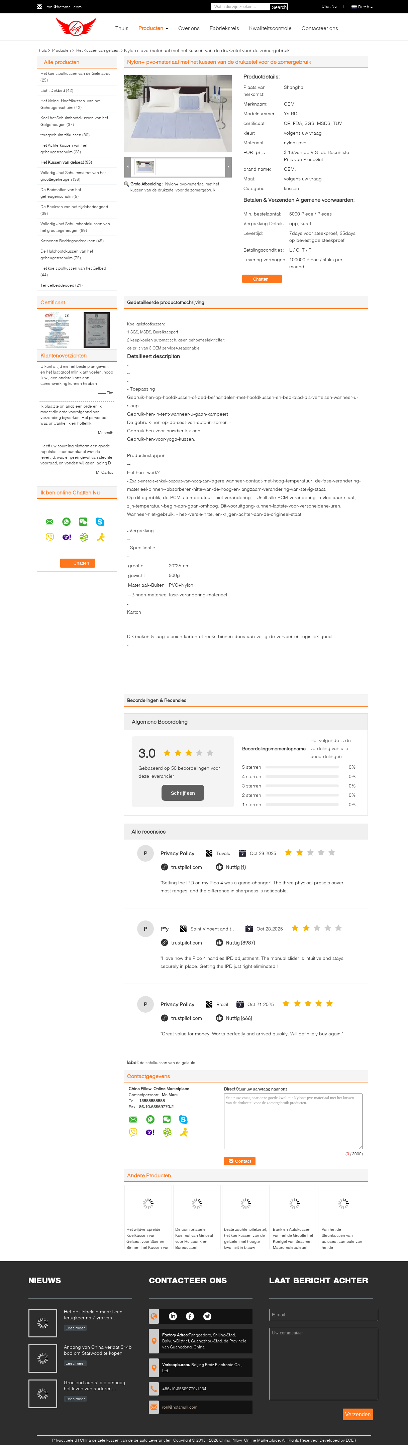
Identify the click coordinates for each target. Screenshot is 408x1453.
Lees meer (75, 1327)
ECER (351, 1440)
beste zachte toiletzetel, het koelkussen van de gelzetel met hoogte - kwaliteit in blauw (245, 1238)
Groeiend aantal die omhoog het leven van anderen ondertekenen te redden (94, 1386)
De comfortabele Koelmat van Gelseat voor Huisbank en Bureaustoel (194, 1238)
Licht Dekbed (52, 90)
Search (279, 7)
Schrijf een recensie (183, 795)
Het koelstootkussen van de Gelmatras (75, 73)
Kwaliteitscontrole (270, 28)
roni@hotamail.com (64, 6)
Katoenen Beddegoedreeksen (67, 240)
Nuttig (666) (239, 1018)
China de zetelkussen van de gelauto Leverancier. (126, 1440)
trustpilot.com (186, 867)
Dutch (365, 7)
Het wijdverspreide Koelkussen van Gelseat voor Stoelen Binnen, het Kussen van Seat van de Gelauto (148, 1241)
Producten (150, 28)
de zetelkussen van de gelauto (167, 1062)
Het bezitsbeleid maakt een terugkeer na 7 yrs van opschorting (93, 1315)
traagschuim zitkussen (60, 134)
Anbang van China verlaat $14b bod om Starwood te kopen (98, 1350)
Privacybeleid (64, 1440)
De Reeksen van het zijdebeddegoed (74, 206)
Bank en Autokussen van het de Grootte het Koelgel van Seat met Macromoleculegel (293, 1238)
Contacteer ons (320, 28)
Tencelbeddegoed (57, 285)
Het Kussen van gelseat (97, 50)
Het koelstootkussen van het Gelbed (73, 268)
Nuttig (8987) (240, 943)
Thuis (121, 28)
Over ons (189, 28)
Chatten (265, 279)
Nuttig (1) (236, 867)
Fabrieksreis (224, 28)
